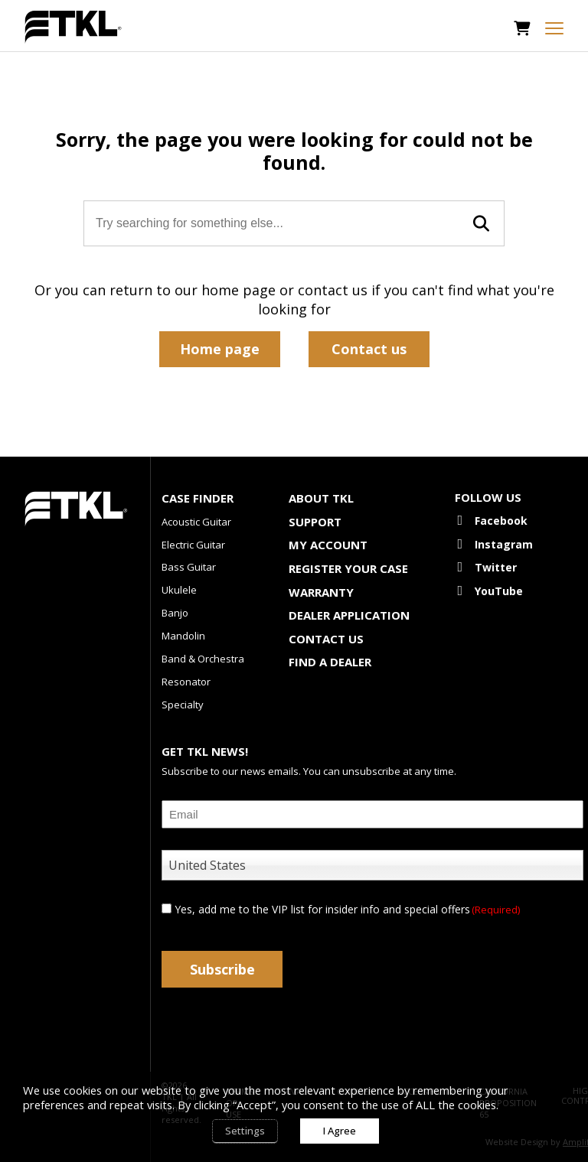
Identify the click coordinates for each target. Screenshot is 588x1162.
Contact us (369, 349)
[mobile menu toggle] (554, 28)
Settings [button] (245, 1131)
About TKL (321, 498)
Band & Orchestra (203, 659)
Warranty (321, 592)
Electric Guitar (193, 545)
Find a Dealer (330, 661)
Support (315, 521)
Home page (220, 349)
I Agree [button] (339, 1131)
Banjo (175, 613)
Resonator (186, 681)
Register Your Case (348, 568)
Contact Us (326, 638)
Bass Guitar (189, 567)
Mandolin (183, 636)
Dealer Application (349, 615)
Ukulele (179, 590)
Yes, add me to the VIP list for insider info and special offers (347, 909)
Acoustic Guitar (196, 522)
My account (328, 544)
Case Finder (198, 498)
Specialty (183, 704)
